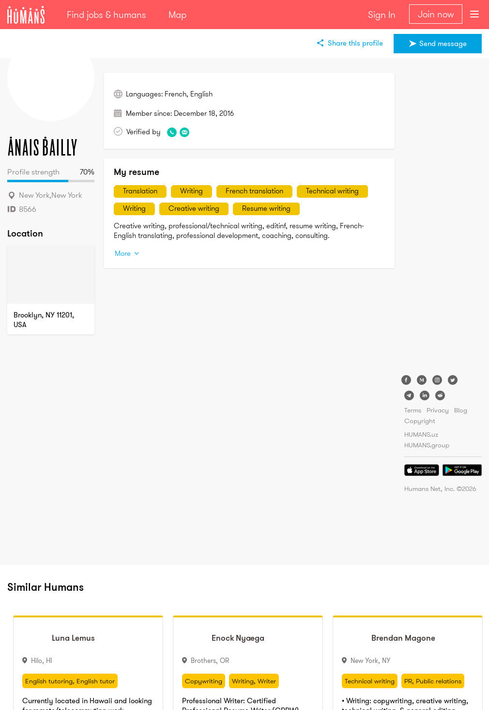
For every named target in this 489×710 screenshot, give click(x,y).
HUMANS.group (426, 445)
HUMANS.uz (421, 434)
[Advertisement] (443, 218)
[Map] (50, 275)
